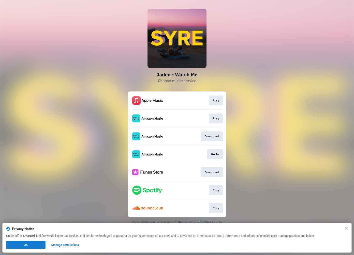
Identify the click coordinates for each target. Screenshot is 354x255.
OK (26, 245)
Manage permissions (65, 245)
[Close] (346, 228)
